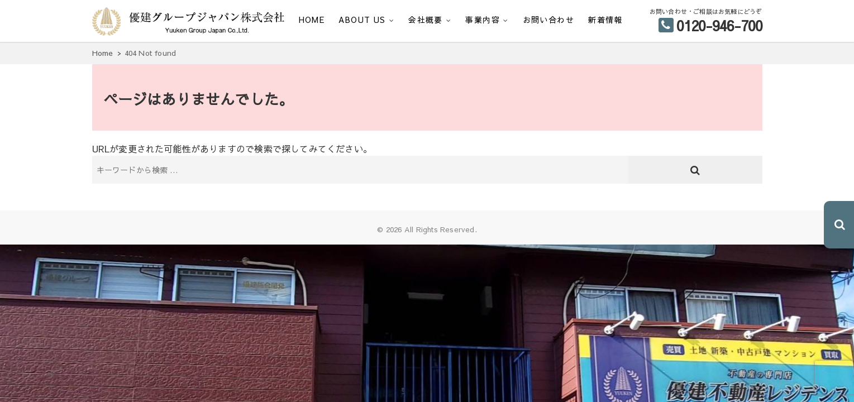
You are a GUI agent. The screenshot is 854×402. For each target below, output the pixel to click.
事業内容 (482, 19)
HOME (312, 19)
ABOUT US (361, 19)
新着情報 (605, 19)
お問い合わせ (548, 19)
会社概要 (425, 19)
